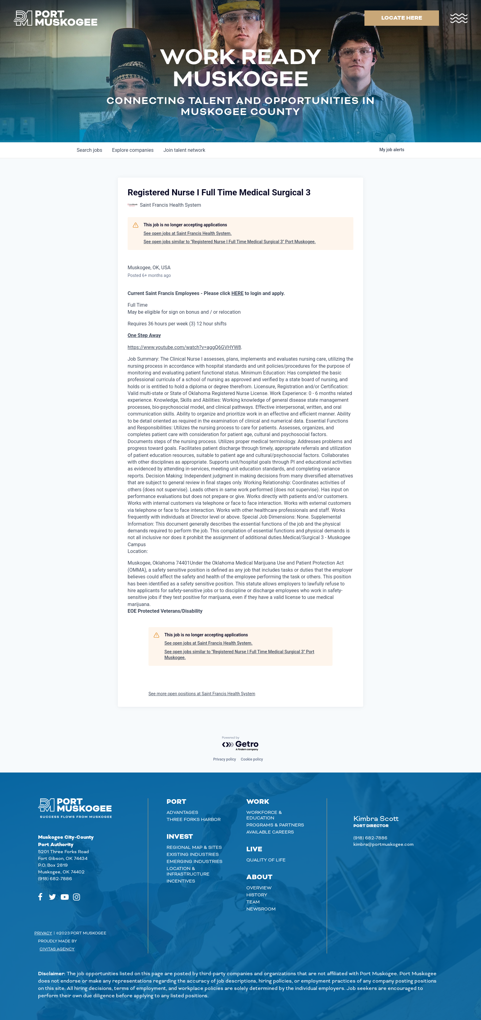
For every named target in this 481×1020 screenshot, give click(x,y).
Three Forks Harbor (194, 820)
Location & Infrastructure (188, 871)
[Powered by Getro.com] (240, 743)
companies (132, 150)
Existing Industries (193, 855)
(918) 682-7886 (55, 879)
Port (176, 802)
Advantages (182, 813)
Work (257, 802)
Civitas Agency (57, 949)
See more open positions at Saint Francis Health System (201, 693)
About (259, 877)
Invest (180, 837)
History (256, 895)
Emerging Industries (194, 862)
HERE (237, 293)
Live (254, 849)
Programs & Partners (275, 825)
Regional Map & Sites (194, 848)
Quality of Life (266, 860)
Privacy (43, 933)
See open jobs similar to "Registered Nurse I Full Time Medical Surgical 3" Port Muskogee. (230, 241)
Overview (258, 888)
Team (253, 902)
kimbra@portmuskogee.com (383, 845)
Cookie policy (252, 759)
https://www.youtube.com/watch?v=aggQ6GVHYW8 (184, 347)
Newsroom (261, 909)
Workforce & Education (264, 815)
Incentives (181, 881)
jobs (89, 150)
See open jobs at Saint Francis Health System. (188, 233)
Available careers (270, 832)
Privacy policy (224, 759)
